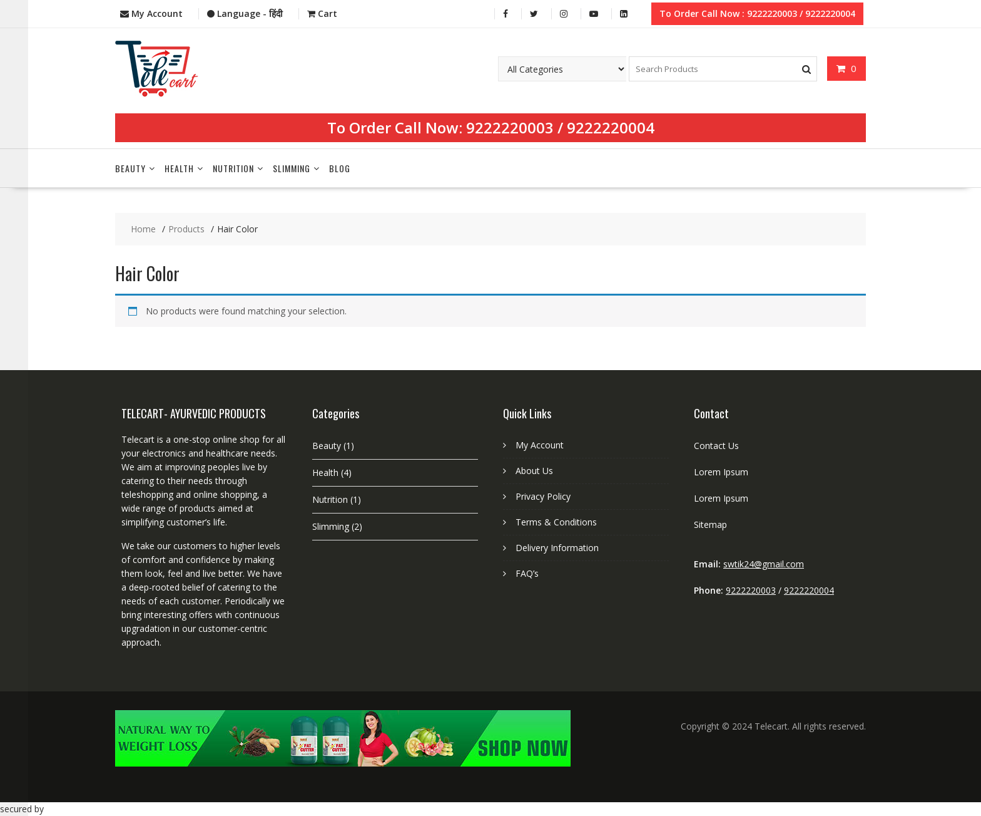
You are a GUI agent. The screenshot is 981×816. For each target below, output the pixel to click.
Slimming (291, 168)
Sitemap (710, 524)
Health (179, 168)
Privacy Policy (543, 496)
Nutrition (233, 168)
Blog (339, 168)
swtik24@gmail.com (763, 564)
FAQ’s (527, 573)
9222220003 (510, 127)
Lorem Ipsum (721, 472)
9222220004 (610, 127)
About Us (534, 471)
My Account (540, 445)
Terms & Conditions (556, 522)
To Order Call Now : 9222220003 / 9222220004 (757, 13)
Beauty (130, 168)
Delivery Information (557, 548)
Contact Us (716, 446)
